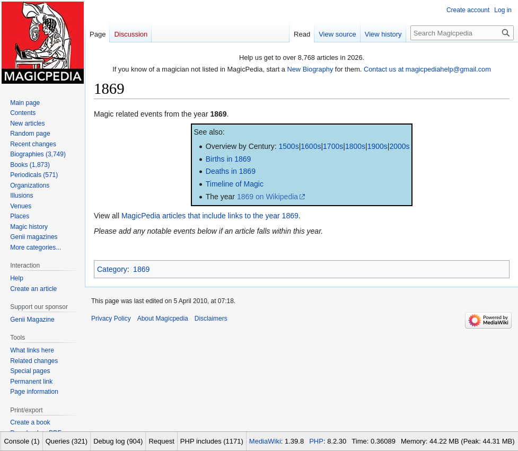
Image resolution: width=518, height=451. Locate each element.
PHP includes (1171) (211, 441)
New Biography (310, 69)
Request (161, 441)
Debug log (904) (118, 441)
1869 (218, 114)
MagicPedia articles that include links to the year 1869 (209, 215)
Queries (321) (66, 441)
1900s (377, 146)
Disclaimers (211, 318)
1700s (333, 146)
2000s (399, 146)
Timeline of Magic (235, 184)
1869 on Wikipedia (267, 196)
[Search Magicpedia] (462, 32)
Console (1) (21, 441)
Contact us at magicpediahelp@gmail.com (427, 69)
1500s (288, 146)
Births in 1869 (228, 159)
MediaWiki (265, 441)
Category (112, 269)
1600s (311, 146)
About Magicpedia (162, 318)
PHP (316, 441)
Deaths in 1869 (231, 171)
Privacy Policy (111, 318)
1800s (355, 146)
